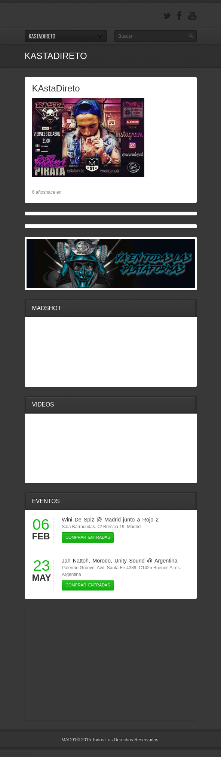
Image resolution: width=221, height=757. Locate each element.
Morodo (101, 561)
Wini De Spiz (78, 520)
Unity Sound (129, 561)
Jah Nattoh (75, 561)
